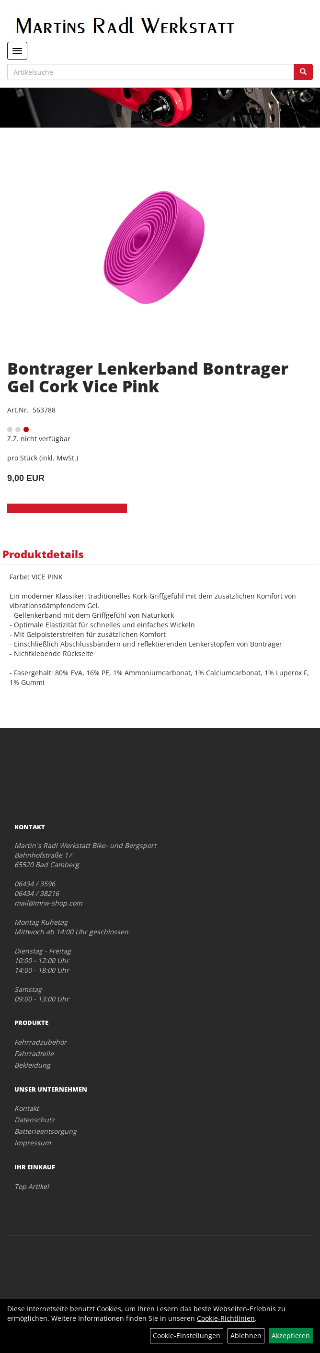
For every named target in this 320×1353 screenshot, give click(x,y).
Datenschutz (34, 1119)
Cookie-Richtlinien (226, 1318)
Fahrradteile (34, 1053)
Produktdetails (43, 554)
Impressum (32, 1142)
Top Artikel (31, 1186)
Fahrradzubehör (40, 1042)
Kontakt (26, 1108)
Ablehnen (246, 1335)
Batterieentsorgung (45, 1131)
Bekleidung (32, 1065)
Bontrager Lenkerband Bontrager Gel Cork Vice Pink (147, 377)
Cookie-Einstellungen (186, 1335)
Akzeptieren (291, 1335)
